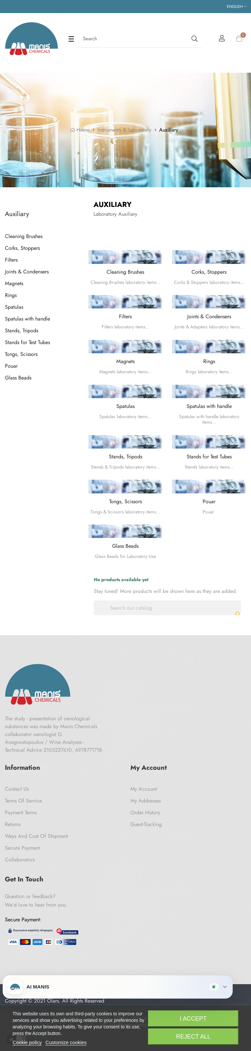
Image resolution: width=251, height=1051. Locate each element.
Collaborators (20, 859)
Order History (145, 812)
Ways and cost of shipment (36, 836)
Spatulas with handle (27, 319)
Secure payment (22, 848)
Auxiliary (17, 214)
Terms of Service (23, 800)
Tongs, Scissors (21, 354)
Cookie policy (27, 1042)
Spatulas (14, 307)
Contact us (17, 789)
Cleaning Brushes (23, 236)
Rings (11, 295)
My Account (143, 789)
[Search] (167, 607)
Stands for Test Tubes (27, 342)
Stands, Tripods (21, 330)
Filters (11, 260)
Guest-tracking (146, 824)
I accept (193, 1018)
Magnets (14, 283)
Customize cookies (66, 1042)
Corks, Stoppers (22, 248)
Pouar (11, 366)
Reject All (193, 1036)
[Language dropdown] (236, 6)
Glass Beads (18, 377)
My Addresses (145, 800)
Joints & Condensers (27, 271)
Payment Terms (21, 812)
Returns (13, 824)
